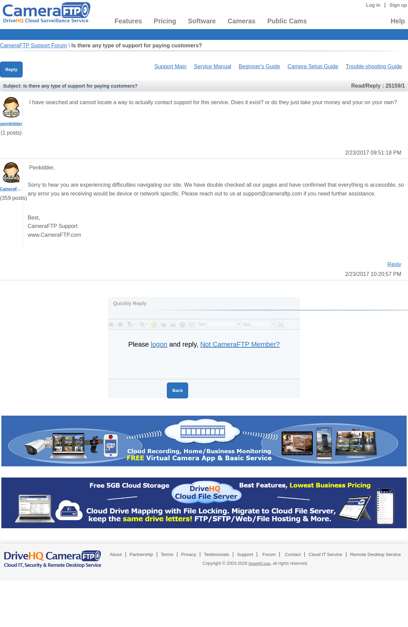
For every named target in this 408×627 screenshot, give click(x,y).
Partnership (141, 554)
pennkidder (11, 123)
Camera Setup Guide (312, 66)
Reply (11, 69)
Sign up (398, 5)
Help (398, 21)
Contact (293, 554)
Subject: (12, 86)
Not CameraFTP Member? (240, 344)
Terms (167, 554)
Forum (269, 554)
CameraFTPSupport (19, 189)
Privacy (188, 554)
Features (128, 21)
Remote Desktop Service (375, 554)
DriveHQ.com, (260, 563)
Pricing (165, 21)
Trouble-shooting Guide (374, 66)
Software (202, 21)
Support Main (170, 66)
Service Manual (212, 66)
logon (159, 344)
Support (245, 554)
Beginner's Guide (259, 66)
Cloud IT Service (325, 554)
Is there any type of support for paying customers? (136, 45)
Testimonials (216, 554)
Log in (373, 5)
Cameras (241, 21)
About (116, 554)
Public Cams (287, 21)
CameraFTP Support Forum (33, 45)
